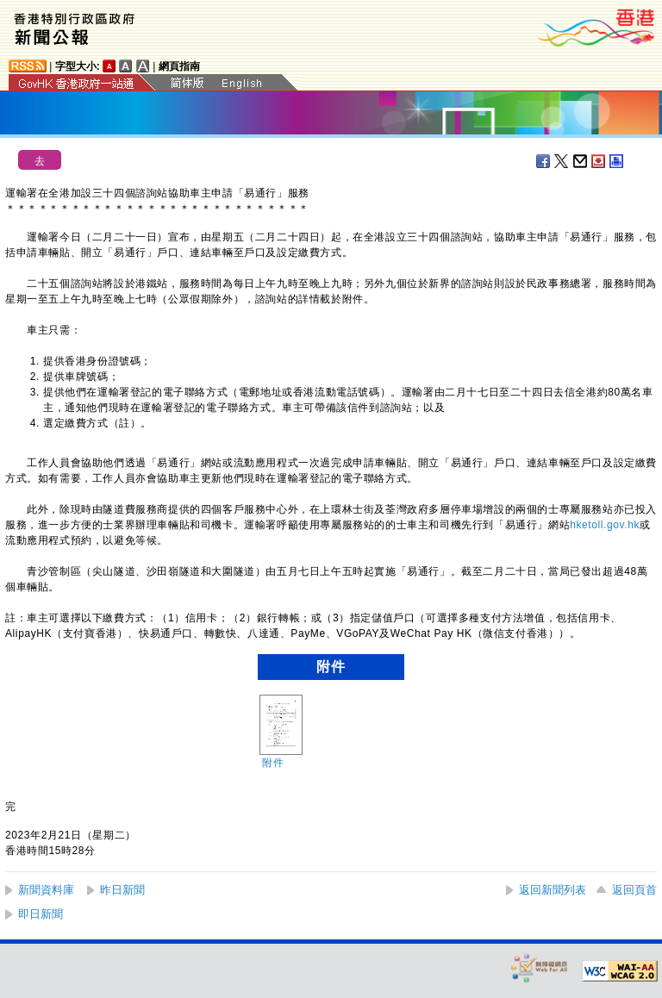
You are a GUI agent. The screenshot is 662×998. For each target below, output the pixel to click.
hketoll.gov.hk (605, 525)
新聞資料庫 (46, 889)
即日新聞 (40, 914)
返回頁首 (634, 889)
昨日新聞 (122, 889)
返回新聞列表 (552, 889)
